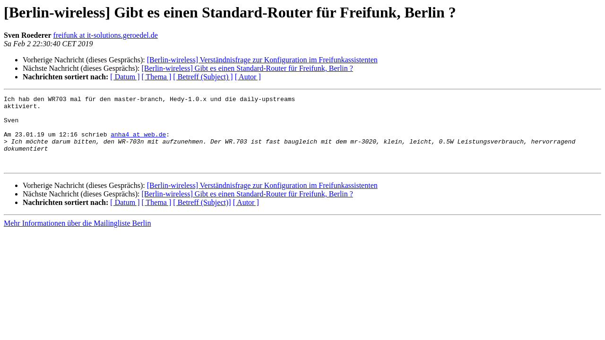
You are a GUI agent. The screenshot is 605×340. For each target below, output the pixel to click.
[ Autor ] (248, 77)
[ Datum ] (124, 77)
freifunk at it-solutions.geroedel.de (105, 35)
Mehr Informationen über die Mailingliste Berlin (77, 237)
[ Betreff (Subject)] (202, 216)
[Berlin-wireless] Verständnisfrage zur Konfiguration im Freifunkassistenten (262, 60)
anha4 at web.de (138, 142)
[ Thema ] (157, 77)
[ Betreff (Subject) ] (203, 77)
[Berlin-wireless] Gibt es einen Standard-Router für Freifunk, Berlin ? (247, 68)
